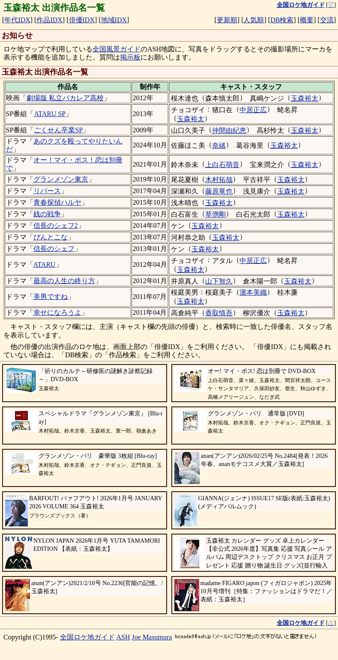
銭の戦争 (47, 214)
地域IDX (114, 20)
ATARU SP (50, 113)
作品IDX (49, 20)
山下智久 (219, 281)
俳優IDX (82, 20)
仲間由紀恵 (229, 130)
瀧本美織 (253, 292)
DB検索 (281, 20)
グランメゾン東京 (60, 179)
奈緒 (219, 145)
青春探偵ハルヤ (57, 202)
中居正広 (253, 109)
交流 (327, 20)
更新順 (227, 20)
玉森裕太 (304, 98)
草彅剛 (215, 214)
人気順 (253, 20)
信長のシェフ (54, 248)
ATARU (44, 264)
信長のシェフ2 (55, 225)
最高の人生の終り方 (64, 280)
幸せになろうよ (57, 312)
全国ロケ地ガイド (87, 637)
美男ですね (50, 296)
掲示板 (130, 57)
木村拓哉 (219, 179)
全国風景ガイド (117, 49)
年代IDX (17, 20)
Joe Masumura (152, 637)
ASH (123, 637)
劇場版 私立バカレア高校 (65, 98)
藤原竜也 (219, 191)
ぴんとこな (50, 237)
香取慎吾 (219, 313)
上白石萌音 (222, 164)
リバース (47, 190)
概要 (307, 20)
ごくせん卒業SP (58, 130)
